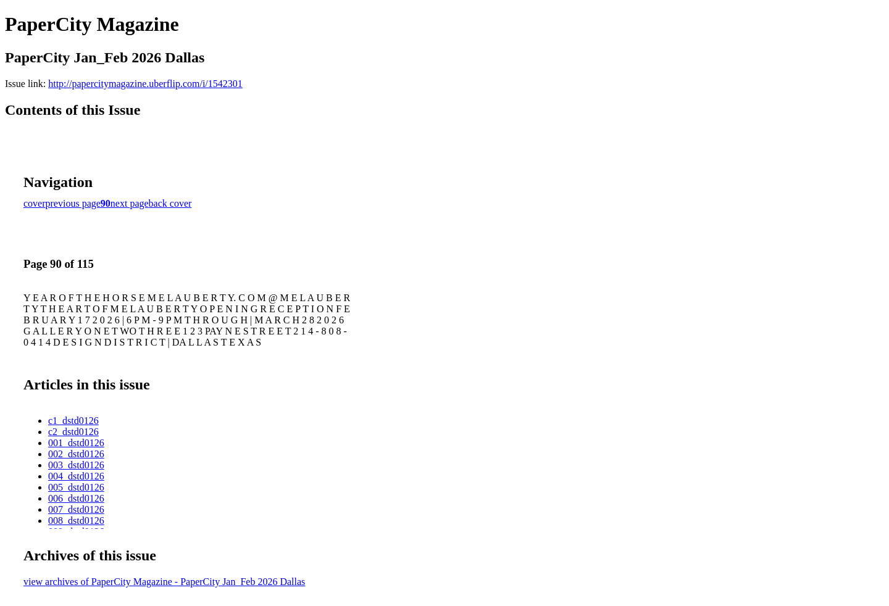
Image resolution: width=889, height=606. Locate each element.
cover (34, 203)
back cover (170, 203)
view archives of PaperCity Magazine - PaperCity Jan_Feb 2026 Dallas (164, 581)
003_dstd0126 (76, 465)
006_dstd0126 (76, 498)
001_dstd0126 (76, 443)
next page (130, 203)
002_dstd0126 (76, 454)
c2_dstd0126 (73, 431)
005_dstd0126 (76, 487)
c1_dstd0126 (73, 420)
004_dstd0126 (76, 476)
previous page (73, 203)
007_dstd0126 (76, 509)
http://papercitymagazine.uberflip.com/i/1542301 (145, 83)
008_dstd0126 (76, 520)
